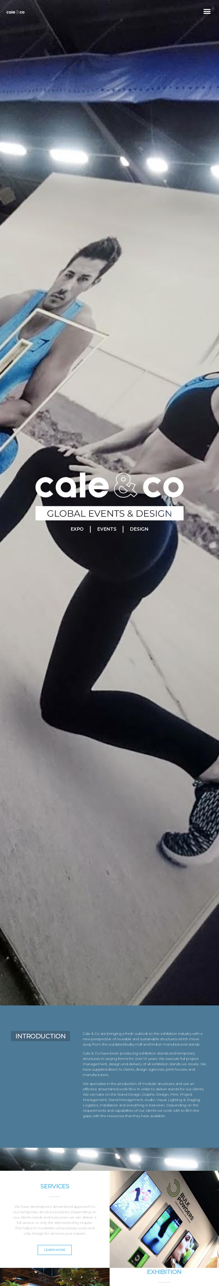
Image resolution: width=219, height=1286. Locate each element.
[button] (207, 11)
